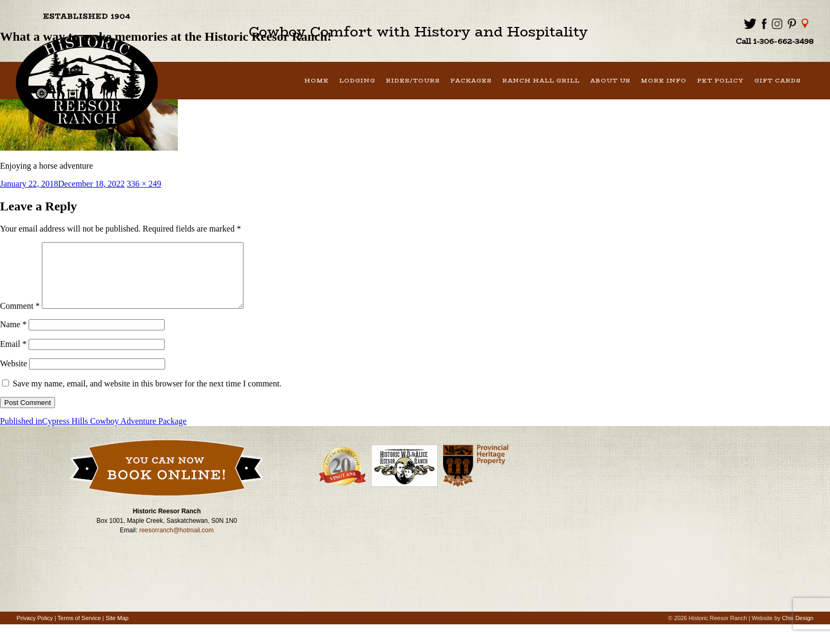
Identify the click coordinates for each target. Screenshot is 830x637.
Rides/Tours (413, 80)
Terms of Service (79, 630)
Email (13, 356)
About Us (610, 80)
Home (316, 80)
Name (13, 337)
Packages (471, 80)
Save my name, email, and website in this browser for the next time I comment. (147, 396)
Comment (20, 318)
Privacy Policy (34, 630)
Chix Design (797, 630)
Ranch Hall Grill (541, 80)
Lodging (357, 80)
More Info (664, 80)
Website (13, 376)
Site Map (117, 630)
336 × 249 (144, 183)
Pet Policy (720, 80)
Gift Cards (777, 80)
